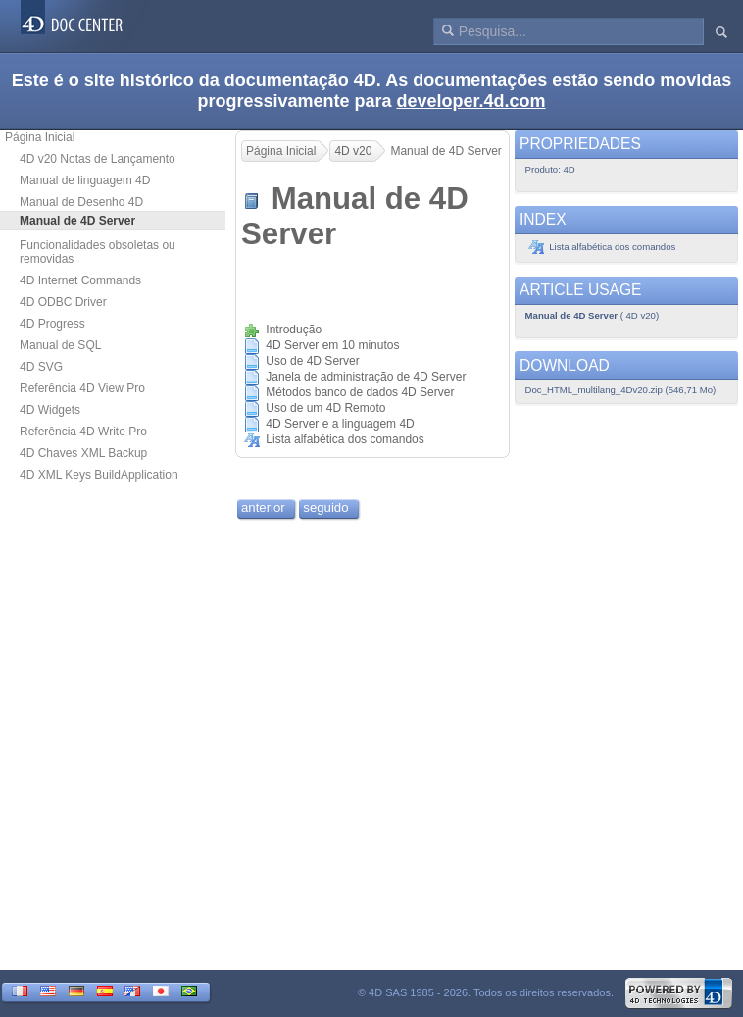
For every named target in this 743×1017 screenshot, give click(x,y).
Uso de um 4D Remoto (325, 408)
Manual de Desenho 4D (81, 202)
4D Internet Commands (80, 280)
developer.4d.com (471, 101)
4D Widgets (50, 410)
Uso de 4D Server (312, 361)
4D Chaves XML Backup (83, 453)
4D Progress (52, 324)
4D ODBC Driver (63, 302)
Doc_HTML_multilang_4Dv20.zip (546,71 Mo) (621, 389)
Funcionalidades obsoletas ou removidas (97, 252)
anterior (263, 507)
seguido (325, 507)
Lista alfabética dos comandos (344, 439)
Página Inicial (39, 137)
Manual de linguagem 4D (85, 180)
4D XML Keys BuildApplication (99, 475)
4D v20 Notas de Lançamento (97, 159)
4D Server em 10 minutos (332, 345)
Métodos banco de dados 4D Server (360, 392)
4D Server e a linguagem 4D (340, 424)
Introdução (294, 329)
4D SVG (41, 367)
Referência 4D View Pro (82, 388)
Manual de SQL (60, 345)
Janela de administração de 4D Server (366, 376)
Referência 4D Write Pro (83, 431)
